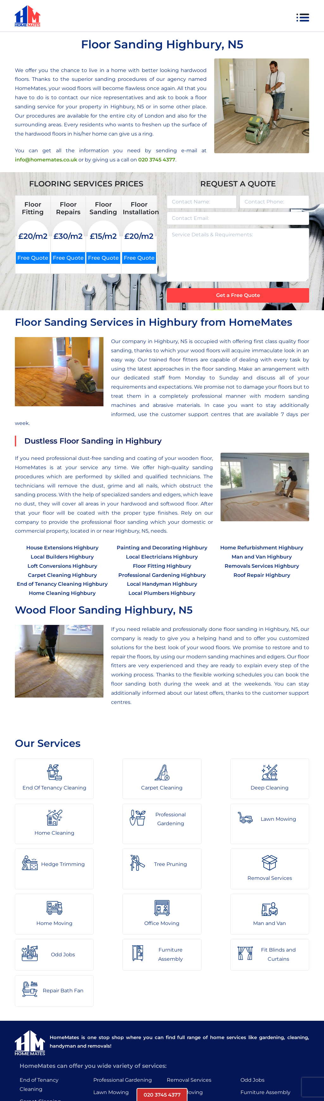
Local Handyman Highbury (162, 584)
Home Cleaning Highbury (62, 593)
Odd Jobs (252, 1002)
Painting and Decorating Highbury (162, 548)
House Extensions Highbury (62, 548)
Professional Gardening (122, 1002)
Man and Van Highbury (262, 557)
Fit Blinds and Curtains (269, 1026)
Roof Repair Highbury (262, 575)
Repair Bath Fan (260, 1039)
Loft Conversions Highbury (62, 566)
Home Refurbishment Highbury (261, 548)
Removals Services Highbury (262, 566)
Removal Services (189, 1002)
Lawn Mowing (111, 1014)
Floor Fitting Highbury (162, 566)
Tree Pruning (109, 1039)
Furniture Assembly (265, 1014)
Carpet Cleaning (40, 1023)
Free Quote (32, 258)
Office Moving (184, 1026)
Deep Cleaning (39, 1035)
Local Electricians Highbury (162, 557)
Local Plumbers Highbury (161, 593)
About (102, 1077)
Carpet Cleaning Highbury (62, 575)
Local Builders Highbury (62, 557)
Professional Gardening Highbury (162, 575)
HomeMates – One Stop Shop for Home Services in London (207, 1077)
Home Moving (185, 1014)
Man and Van (183, 1039)
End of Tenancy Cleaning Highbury (62, 584)
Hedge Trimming (115, 1026)
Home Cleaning (39, 1048)
